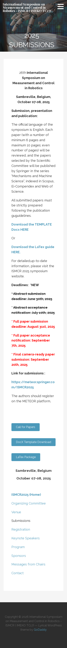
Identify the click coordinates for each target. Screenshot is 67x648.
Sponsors (18, 556)
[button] (62, 6)
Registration (20, 529)
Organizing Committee (28, 503)
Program (18, 547)
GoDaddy (40, 629)
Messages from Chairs (28, 564)
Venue (16, 512)
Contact (17, 573)
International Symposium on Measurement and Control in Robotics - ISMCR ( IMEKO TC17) (27, 7)
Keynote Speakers (25, 538)
